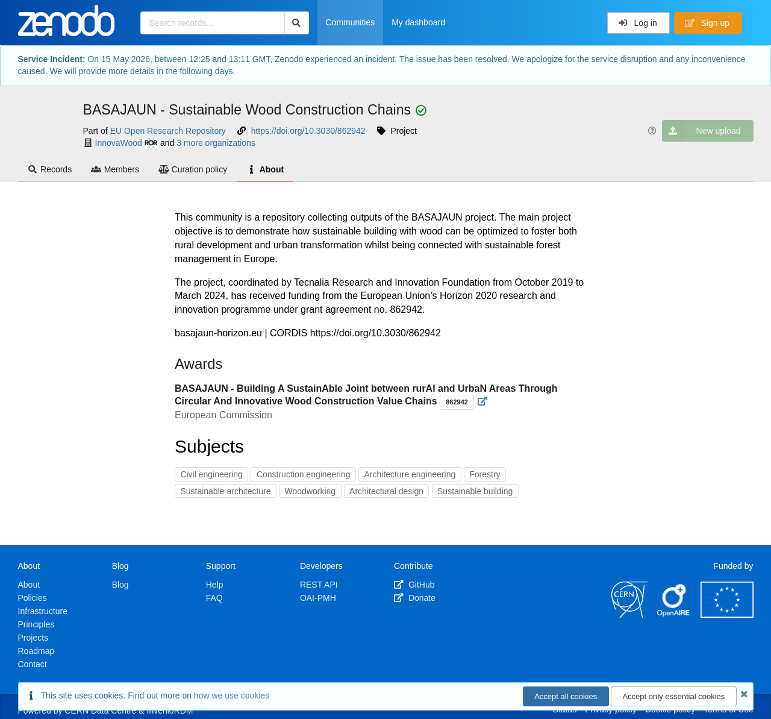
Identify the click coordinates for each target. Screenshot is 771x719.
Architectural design (386, 491)
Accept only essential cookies (673, 696)
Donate (414, 598)
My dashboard (418, 22)
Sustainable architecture (225, 491)
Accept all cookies (565, 696)
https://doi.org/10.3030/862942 (308, 131)
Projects (33, 637)
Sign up (707, 23)
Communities (350, 22)
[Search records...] (212, 22)
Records (50, 169)
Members (115, 169)
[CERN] (629, 615)
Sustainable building (475, 491)
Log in (637, 23)
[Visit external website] (483, 401)
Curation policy (192, 169)
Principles (36, 624)
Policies (32, 598)
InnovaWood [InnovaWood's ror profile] (126, 143)
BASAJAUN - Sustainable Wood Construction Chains (249, 110)
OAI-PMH (318, 598)
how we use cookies (231, 695)
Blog (120, 584)
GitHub (414, 584)
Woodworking (310, 491)
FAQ (214, 598)
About (265, 169)
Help (214, 584)
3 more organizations (215, 143)
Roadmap (36, 651)
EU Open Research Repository (168, 131)
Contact (32, 664)
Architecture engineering (410, 474)
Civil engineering (211, 474)
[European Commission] (727, 615)
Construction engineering (304, 474)
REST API (319, 584)
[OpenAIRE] (674, 615)
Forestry (484, 474)
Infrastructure (42, 611)
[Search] (296, 22)
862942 (457, 402)
